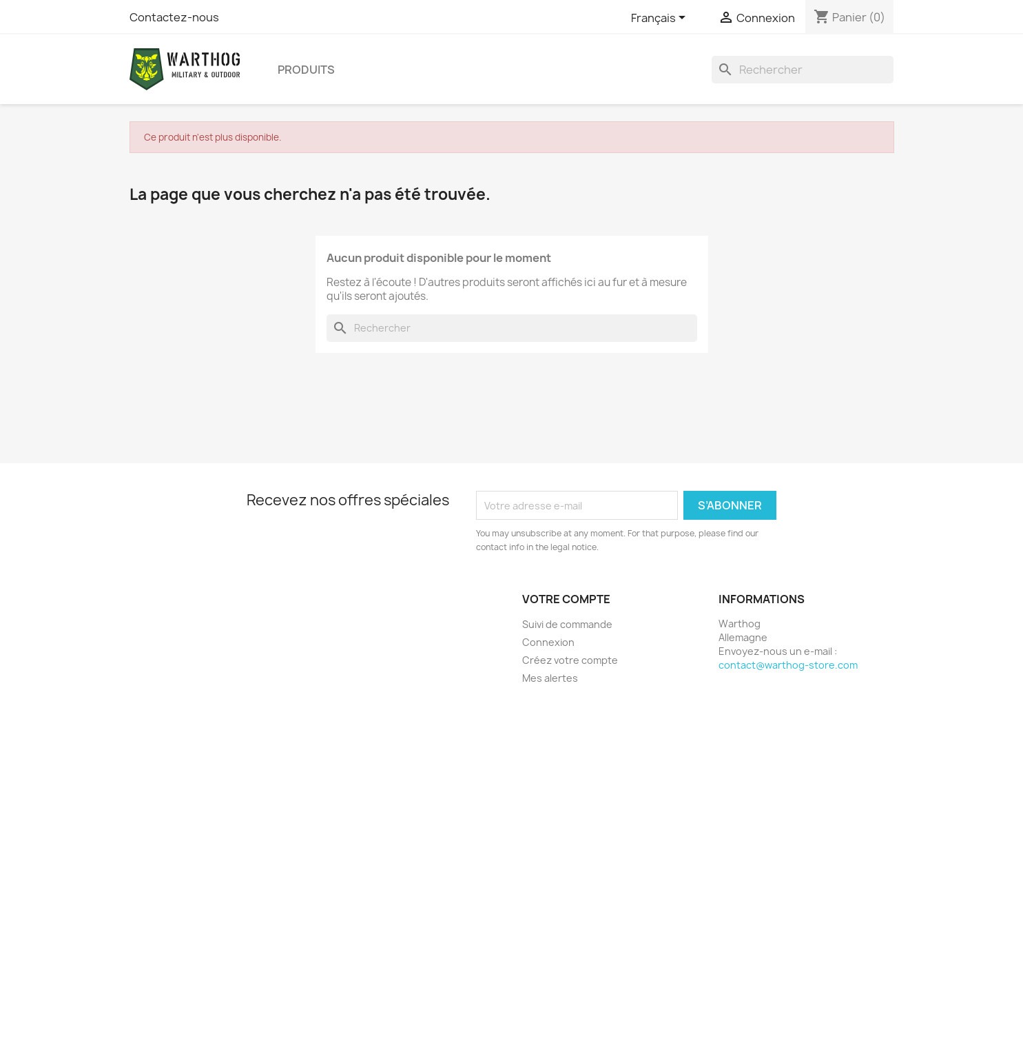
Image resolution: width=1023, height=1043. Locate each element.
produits (306, 69)
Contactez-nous (174, 17)
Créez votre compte (570, 660)
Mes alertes (550, 678)
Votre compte (566, 599)
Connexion (548, 642)
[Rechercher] (802, 69)
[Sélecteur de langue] (660, 18)
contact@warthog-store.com (788, 664)
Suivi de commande (567, 624)
